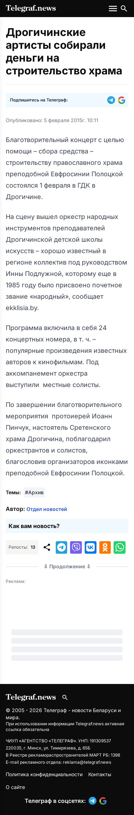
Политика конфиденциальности (44, 774)
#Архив (34, 492)
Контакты (99, 774)
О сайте (15, 787)
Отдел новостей (46, 509)
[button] (112, 100)
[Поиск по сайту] (124, 8)
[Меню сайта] (114, 8)
